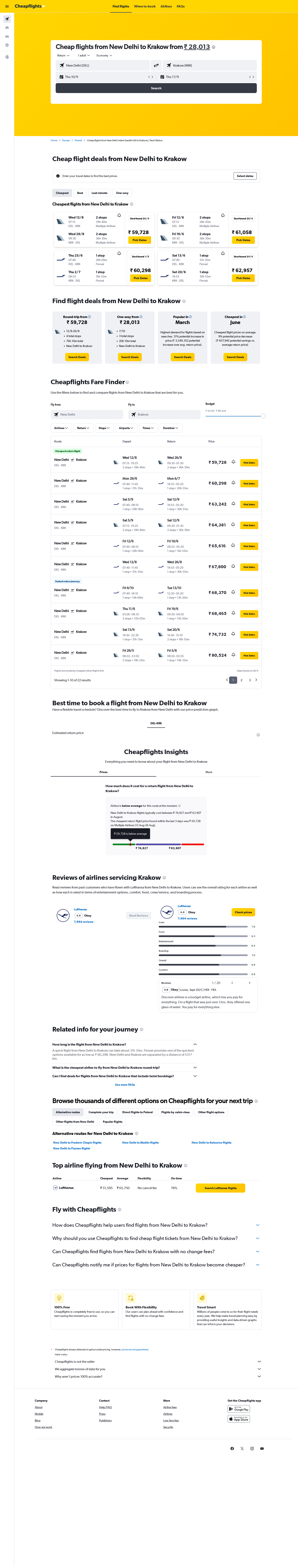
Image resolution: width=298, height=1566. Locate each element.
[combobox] (64, 55)
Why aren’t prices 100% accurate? (158, 1376)
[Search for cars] (7, 36)
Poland (78, 140)
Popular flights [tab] (112, 1121)
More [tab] (208, 772)
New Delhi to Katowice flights (211, 1142)
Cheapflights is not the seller (158, 1361)
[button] (7, 6)
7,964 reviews (83, 921)
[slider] (263, 416)
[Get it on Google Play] (239, 1409)
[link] (77, 357)
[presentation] (213, 47)
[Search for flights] (7, 19)
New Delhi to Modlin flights (140, 1142)
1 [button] (233, 680)
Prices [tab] (103, 772)
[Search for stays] (7, 28)
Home (54, 140)
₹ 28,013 (197, 46)
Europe (66, 140)
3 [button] (250, 680)
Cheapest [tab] (62, 193)
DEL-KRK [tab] (156, 723)
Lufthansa (80, 909)
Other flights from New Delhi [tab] (75, 1121)
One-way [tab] (122, 193)
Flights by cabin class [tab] (175, 1112)
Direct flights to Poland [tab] (137, 1112)
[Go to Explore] (7, 45)
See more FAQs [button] (125, 1084)
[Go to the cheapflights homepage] (30, 6)
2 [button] (241, 680)
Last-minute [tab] (99, 193)
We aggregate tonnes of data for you (158, 1368)
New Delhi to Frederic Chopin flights (77, 1142)
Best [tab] (80, 193)
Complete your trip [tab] (101, 1112)
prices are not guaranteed (135, 1349)
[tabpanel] (156, 823)
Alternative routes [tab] (68, 1112)
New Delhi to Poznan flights (71, 1148)
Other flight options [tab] (211, 1112)
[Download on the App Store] (239, 1419)
